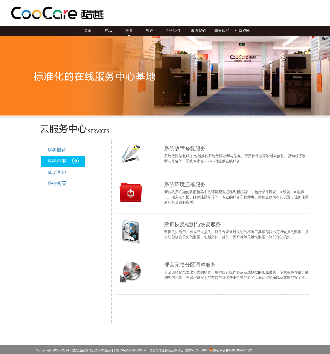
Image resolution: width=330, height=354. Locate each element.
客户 (149, 31)
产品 (108, 31)
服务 (129, 31)
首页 (87, 31)
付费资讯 (242, 31)
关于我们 (173, 31)
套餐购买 (221, 31)
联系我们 (198, 31)
